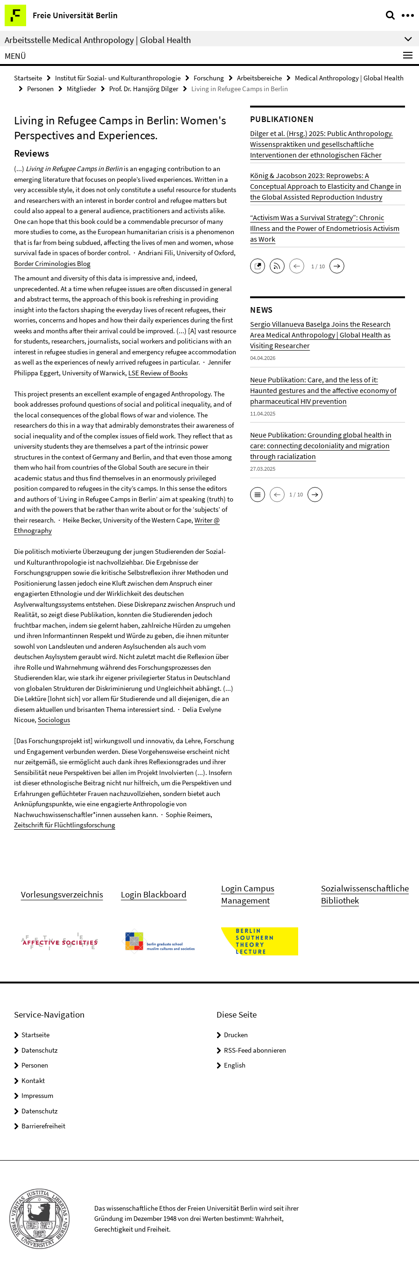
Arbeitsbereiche (259, 77)
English (234, 1065)
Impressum (37, 1095)
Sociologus (54, 719)
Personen (40, 88)
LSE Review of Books (158, 372)
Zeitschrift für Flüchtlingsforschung (64, 824)
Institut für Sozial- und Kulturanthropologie (118, 77)
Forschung (209, 77)
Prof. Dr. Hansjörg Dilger (143, 88)
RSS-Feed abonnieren (255, 1050)
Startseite (28, 77)
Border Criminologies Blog (52, 263)
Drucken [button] (236, 1034)
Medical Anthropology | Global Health (349, 77)
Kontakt (33, 1080)
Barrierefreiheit (43, 1125)
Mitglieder (81, 88)
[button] (260, 265)
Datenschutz (39, 1050)
